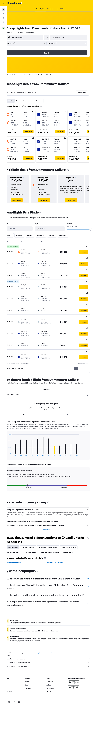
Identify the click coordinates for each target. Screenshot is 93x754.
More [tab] (70, 397)
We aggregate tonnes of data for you (51, 652)
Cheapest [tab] (16, 105)
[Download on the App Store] (75, 677)
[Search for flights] (3, 9)
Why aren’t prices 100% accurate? (51, 655)
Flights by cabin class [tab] (76, 530)
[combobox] (37, 37)
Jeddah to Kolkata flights (58, 545)
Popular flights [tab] (75, 535)
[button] (3, 3)
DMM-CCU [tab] (50, 372)
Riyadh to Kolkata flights (19, 545)
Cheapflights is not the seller (51, 648)
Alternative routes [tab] (19, 530)
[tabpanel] (50, 440)
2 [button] (79, 349)
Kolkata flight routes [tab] (19, 535)
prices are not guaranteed (52, 642)
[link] (23, 204)
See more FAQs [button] (50, 512)
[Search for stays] (3, 14)
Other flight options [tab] (37, 535)
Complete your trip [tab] (35, 530)
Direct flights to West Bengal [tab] (55, 530)
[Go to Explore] (3, 22)
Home (11, 79)
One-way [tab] (46, 105)
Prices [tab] (30, 397)
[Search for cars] (3, 18)
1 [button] (75, 349)
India (17, 79)
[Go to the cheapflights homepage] (15, 3)
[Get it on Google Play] (75, 672)
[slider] (90, 233)
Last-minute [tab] (34, 105)
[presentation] (27, 33)
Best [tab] (24, 105)
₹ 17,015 (19, 32)
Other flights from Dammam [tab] (57, 535)
